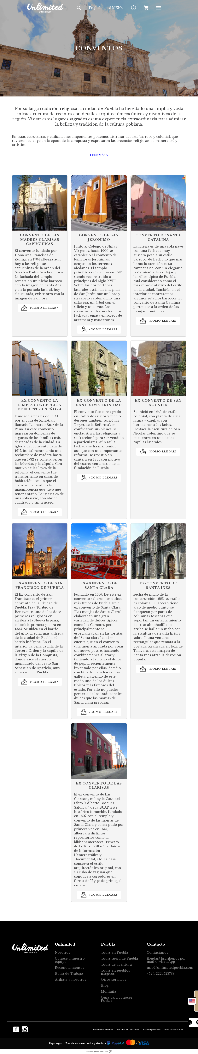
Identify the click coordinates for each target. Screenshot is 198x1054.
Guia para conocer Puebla (116, 999)
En (95, 7)
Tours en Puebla (114, 952)
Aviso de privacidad (152, 1029)
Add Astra (104, 1052)
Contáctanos (157, 952)
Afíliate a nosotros (70, 979)
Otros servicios (113, 979)
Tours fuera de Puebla (119, 958)
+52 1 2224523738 (161, 973)
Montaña (108, 991)
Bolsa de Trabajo (69, 973)
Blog (105, 985)
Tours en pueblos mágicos (115, 972)
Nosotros (62, 952)
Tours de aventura (116, 964)
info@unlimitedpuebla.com (168, 967)
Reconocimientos (69, 967)
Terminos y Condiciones (127, 1029)
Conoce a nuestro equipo (70, 960)
